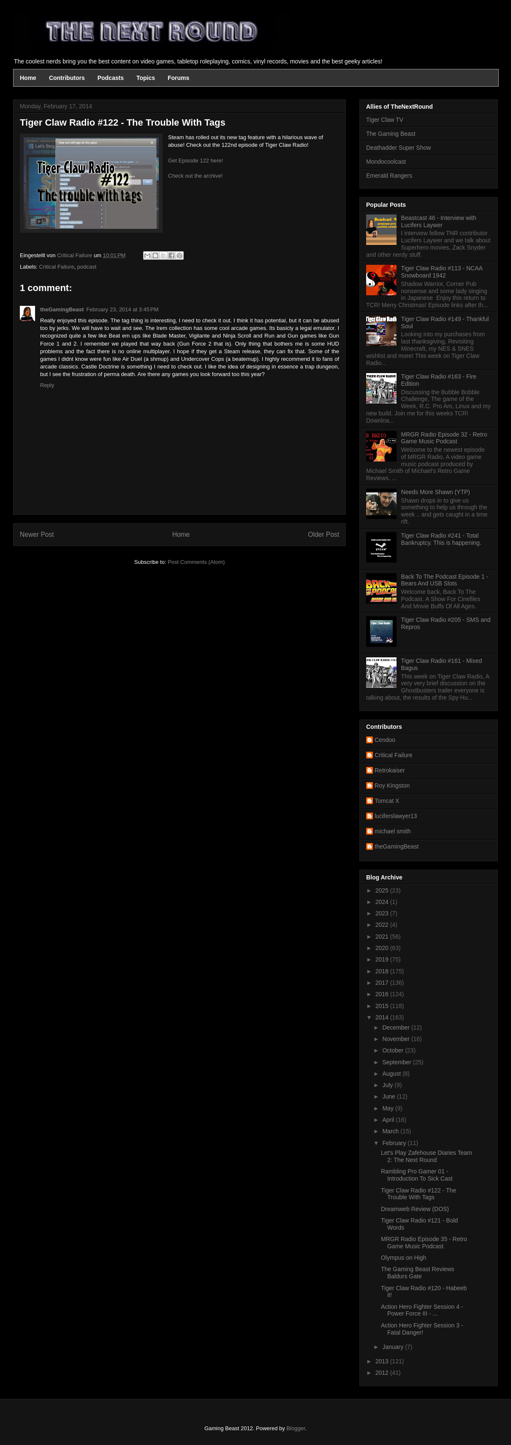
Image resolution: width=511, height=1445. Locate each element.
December (396, 1027)
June (389, 1096)
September (397, 1062)
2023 (382, 913)
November (396, 1039)
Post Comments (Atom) (196, 562)
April (389, 1119)
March (391, 1131)
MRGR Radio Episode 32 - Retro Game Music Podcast (444, 438)
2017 (382, 982)
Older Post (323, 534)
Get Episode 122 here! (195, 160)
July (388, 1085)
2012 (382, 1372)
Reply (47, 385)
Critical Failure (56, 267)
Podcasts (111, 77)
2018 (382, 971)
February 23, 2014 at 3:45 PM (122, 309)
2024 (382, 901)
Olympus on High (403, 1257)
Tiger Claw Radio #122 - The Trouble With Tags (418, 1194)
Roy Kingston (392, 785)
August (392, 1073)
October (393, 1050)
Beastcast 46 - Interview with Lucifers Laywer (438, 221)
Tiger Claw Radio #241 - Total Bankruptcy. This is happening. (441, 539)
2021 (382, 936)
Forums (178, 77)
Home (28, 77)
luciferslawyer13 (396, 816)
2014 (382, 1017)
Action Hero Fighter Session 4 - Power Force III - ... (422, 1310)
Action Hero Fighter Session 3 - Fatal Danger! (422, 1329)
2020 (382, 948)
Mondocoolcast (386, 161)
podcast (87, 267)
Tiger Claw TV (384, 119)
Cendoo (385, 739)
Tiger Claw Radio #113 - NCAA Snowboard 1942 (441, 272)
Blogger (295, 1428)
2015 (382, 1006)
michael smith (393, 831)
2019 (382, 959)
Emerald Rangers (389, 175)
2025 (382, 890)
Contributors (67, 77)
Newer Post (37, 534)
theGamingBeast (62, 309)
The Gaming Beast (391, 133)
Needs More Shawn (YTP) (435, 492)
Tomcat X (387, 800)
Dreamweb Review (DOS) (415, 1209)
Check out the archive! (195, 176)
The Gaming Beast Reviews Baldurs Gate (417, 1273)
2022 (382, 924)
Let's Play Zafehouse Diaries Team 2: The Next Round (426, 1156)
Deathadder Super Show (398, 147)
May (388, 1108)
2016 (382, 994)
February (395, 1143)
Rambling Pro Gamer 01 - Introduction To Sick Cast (417, 1175)
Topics (145, 77)
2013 (382, 1361)
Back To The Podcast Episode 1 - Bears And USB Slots (445, 580)
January (393, 1346)
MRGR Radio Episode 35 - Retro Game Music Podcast (424, 1243)
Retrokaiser (390, 770)
